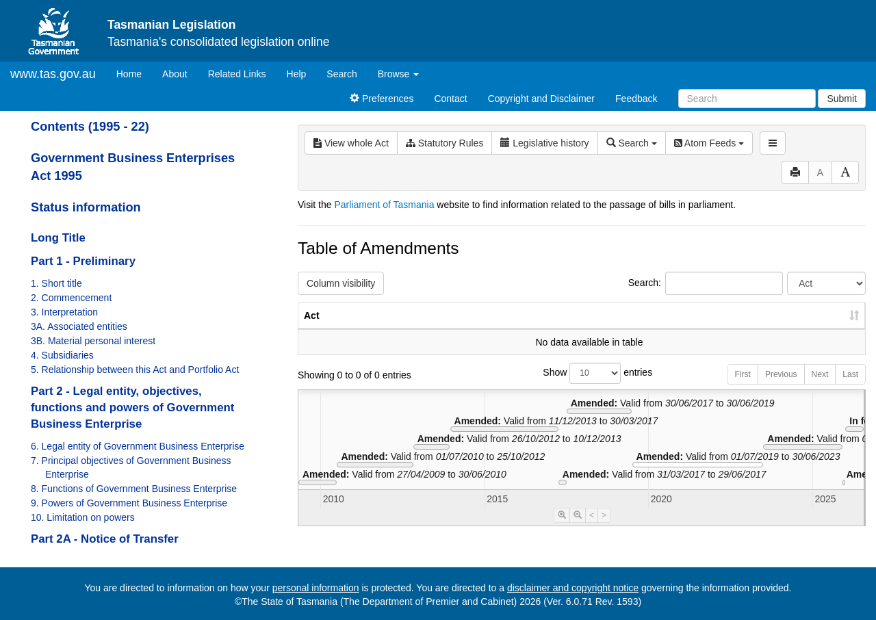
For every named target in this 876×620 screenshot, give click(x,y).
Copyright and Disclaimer (541, 98)
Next (820, 388)
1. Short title (56, 283)
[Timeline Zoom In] (562, 529)
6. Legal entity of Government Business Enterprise (137, 446)
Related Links (237, 73)
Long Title (58, 237)
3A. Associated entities (79, 326)
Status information (86, 207)
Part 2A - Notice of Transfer (105, 538)
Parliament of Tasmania (384, 204)
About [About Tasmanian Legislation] (175, 73)
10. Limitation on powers (83, 517)
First (743, 388)
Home (134, 72)
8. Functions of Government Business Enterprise (134, 488)
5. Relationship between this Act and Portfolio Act (135, 369)
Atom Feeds (709, 143)
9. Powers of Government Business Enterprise (129, 503)
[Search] (747, 98)
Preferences (381, 98)
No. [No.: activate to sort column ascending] (637, 329)
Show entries (581, 387)
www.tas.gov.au (53, 74)
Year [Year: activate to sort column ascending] (699, 329)
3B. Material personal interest (93, 340)
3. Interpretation (64, 312)
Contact (450, 98)
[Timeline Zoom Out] (577, 529)
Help (297, 73)
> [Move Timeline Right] (604, 529)
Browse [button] (399, 73)
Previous (781, 388)
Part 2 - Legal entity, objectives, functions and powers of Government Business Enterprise (132, 407)
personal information (315, 587)
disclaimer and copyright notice (573, 587)
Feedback (636, 98)
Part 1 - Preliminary (83, 261)
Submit (842, 98)
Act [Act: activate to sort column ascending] (312, 329)
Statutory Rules (445, 143)
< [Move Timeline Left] (591, 529)
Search (341, 73)
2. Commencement (71, 297)
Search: (705, 283)
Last (850, 388)
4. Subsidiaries (62, 355)
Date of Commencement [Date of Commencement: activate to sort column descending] (793, 322)
